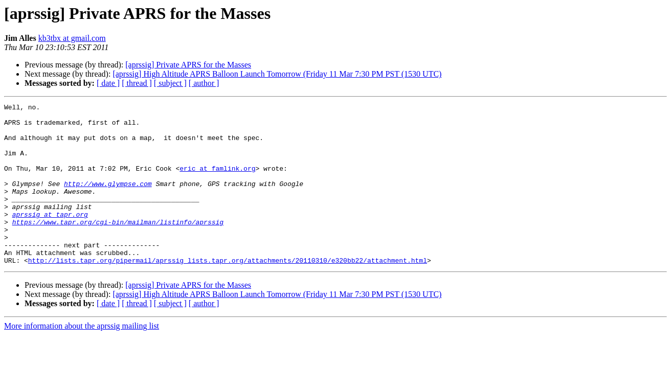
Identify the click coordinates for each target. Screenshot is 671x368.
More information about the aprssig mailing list (81, 358)
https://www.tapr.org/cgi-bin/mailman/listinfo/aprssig (117, 246)
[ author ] (204, 83)
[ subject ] (170, 83)
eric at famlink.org (217, 182)
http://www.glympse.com (108, 200)
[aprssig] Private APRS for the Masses (188, 64)
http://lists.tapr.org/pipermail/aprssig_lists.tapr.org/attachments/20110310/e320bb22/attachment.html (227, 292)
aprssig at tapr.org (50, 237)
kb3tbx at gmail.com (72, 38)
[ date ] (108, 83)
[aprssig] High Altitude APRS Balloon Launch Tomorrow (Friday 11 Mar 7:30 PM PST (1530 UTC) (277, 74)
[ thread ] (137, 83)
